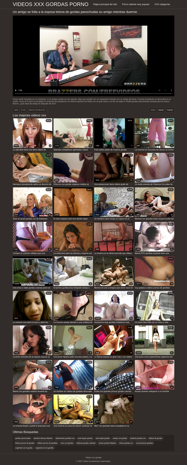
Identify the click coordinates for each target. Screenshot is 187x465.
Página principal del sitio (105, 4)
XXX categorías (162, 4)
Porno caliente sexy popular (135, 4)
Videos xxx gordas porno (51, 4)
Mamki (161, 110)
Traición (170, 110)
